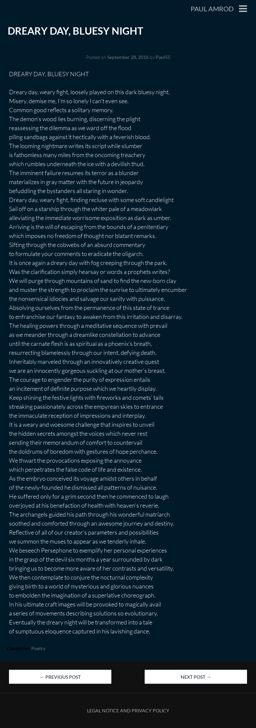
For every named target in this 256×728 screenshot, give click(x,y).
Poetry (38, 648)
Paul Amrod (212, 9)
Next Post (196, 677)
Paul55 (163, 57)
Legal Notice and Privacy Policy (128, 710)
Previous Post (60, 677)
